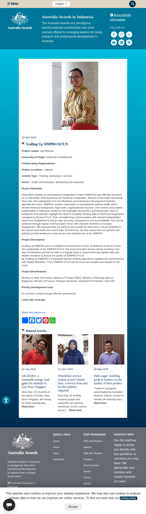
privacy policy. (128, 498)
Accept (73, 506)
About (56, 447)
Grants (87, 471)
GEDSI (87, 483)
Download (58, 459)
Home (56, 441)
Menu (12, 4)
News (56, 453)
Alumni (87, 477)
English (60, 3)
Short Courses (91, 465)
